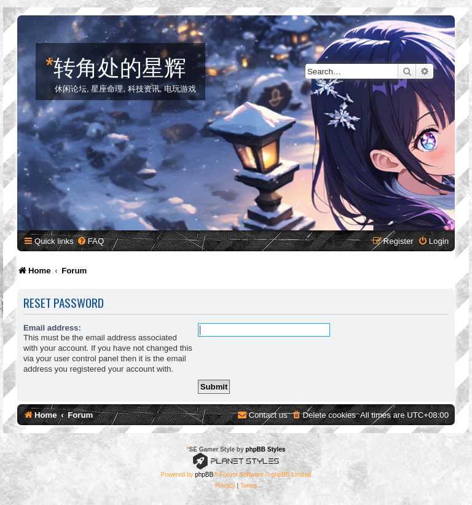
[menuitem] (90, 241)
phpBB (204, 474)
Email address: (52, 327)
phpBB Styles (265, 449)
